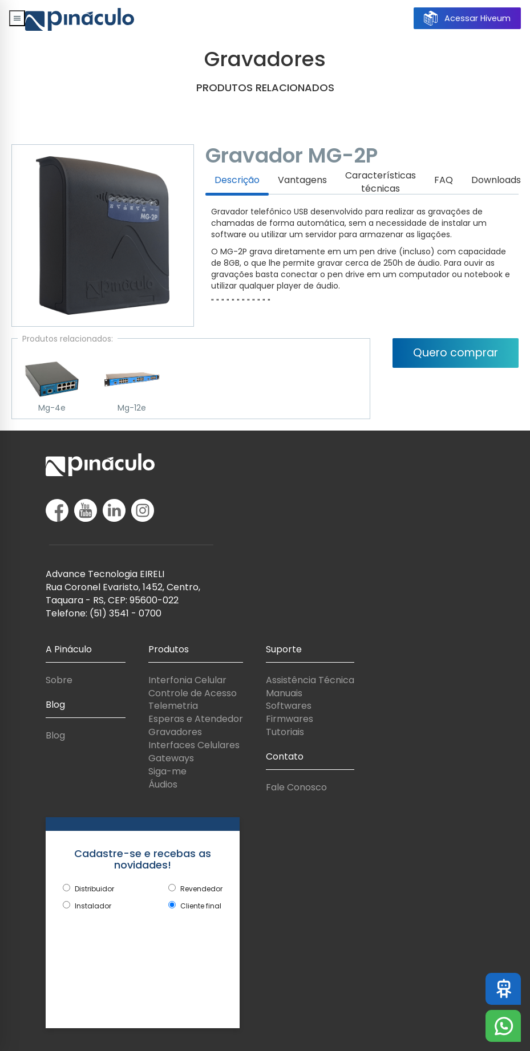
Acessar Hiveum (467, 18)
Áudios (162, 784)
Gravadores (175, 731)
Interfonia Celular (187, 680)
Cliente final (200, 906)
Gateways (171, 758)
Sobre (59, 680)
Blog (55, 735)
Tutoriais (285, 731)
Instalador (93, 906)
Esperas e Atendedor (195, 718)
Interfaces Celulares (194, 745)
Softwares (288, 705)
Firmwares (289, 718)
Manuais (284, 693)
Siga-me (167, 771)
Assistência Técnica (310, 680)
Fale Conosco (296, 787)
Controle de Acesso (192, 693)
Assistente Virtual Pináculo (507, 989)
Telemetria (173, 705)
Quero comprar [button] (455, 352)
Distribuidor (94, 889)
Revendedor (201, 889)
